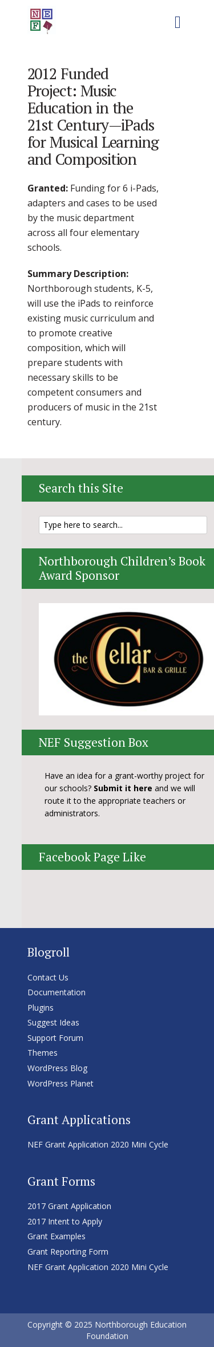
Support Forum (55, 1037)
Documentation (56, 992)
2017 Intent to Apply (64, 1221)
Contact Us (47, 977)
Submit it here (123, 788)
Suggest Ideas (53, 1022)
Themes (42, 1052)
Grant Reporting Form (67, 1251)
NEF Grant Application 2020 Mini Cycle (97, 1144)
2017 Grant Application (69, 1206)
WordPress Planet (60, 1083)
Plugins (40, 1007)
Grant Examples (56, 1236)
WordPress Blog (57, 1068)
